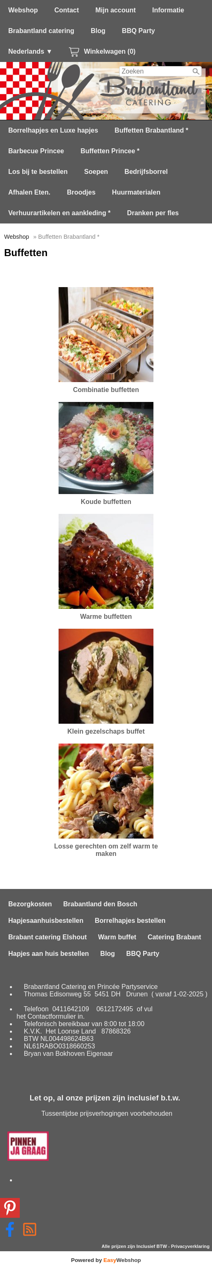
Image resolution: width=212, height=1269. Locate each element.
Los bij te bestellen (38, 171)
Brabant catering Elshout (47, 937)
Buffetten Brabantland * (151, 130)
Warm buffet (117, 937)
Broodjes (81, 192)
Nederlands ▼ (30, 51)
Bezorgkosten (30, 904)
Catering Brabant (174, 937)
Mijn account (115, 10)
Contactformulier (52, 1016)
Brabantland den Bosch (100, 904)
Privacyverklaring (190, 1246)
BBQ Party (138, 30)
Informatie (168, 10)
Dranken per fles (153, 212)
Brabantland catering (41, 30)
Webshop (23, 10)
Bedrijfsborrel (146, 171)
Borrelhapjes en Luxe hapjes (53, 130)
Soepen (96, 171)
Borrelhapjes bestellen (130, 920)
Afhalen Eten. (29, 192)
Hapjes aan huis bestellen (48, 953)
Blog (98, 30)
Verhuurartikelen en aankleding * (59, 212)
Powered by (106, 1260)
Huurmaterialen (136, 192)
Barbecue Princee (36, 150)
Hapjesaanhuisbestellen (45, 920)
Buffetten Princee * (109, 150)
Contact (66, 10)
